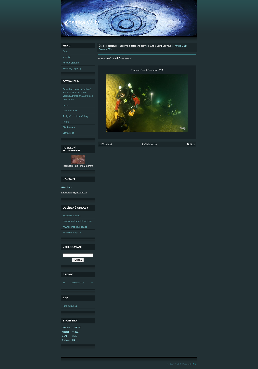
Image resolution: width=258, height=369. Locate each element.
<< (64, 283)
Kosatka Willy (82, 22)
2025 (82, 283)
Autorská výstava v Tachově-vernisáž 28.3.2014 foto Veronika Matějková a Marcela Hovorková (78, 94)
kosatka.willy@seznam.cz (74, 192)
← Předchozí (105, 144)
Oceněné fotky (70, 110)
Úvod (101, 45)
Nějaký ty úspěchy (72, 68)
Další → (191, 144)
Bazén (66, 105)
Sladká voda (69, 127)
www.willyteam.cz (72, 215)
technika (67, 57)
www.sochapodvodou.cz (75, 226)
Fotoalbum (111, 45)
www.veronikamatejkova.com (77, 221)
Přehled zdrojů (70, 306)
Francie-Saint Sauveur (159, 45)
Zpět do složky (149, 144)
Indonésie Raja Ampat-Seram (78, 165)
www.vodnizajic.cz (72, 232)
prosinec (75, 283)
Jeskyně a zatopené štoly (133, 45)
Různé (66, 121)
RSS (193, 363)
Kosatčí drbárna (71, 62)
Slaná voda (68, 132)
